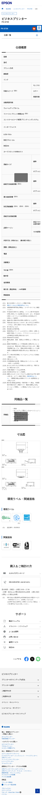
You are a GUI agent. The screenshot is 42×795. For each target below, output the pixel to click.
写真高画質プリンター (8, 738)
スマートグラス (6, 790)
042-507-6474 (25, 582)
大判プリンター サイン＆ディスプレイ (13, 769)
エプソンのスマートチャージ (10, 753)
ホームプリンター (7, 736)
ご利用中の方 (6, 696)
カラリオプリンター (8, 744)
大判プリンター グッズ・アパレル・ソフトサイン (17, 771)
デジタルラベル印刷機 (8, 774)
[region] (21, 176)
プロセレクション (7, 746)
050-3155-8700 (14, 582)
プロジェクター (6, 788)
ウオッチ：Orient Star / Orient (10, 792)
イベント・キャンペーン (10, 702)
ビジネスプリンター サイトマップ (14, 714)
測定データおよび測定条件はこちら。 (18, 305)
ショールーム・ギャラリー (11, 708)
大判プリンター (6, 757)
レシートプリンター (8, 761)
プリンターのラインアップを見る (13, 680)
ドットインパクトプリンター (10, 759)
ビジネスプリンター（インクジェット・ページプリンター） (20, 755)
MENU (39, 28)
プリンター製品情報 (10, 784)
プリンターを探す (8, 685)
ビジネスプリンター (8, 13)
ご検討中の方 (6, 691)
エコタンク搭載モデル (8, 748)
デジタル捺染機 (6, 776)
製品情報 (7, 727)
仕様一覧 (7, 35)
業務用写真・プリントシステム (11, 772)
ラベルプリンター (7, 763)
